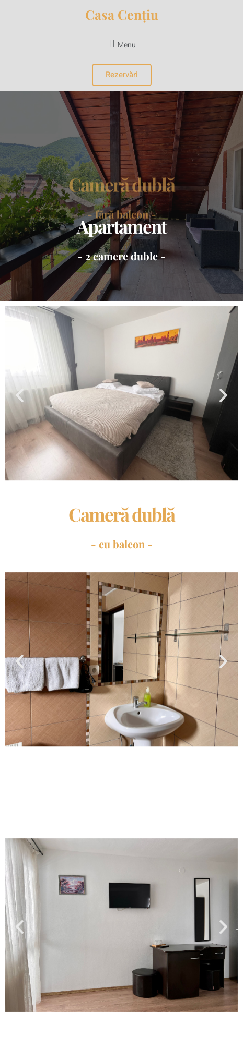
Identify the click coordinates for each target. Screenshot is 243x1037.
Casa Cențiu (121, 14)
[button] (121, 43)
